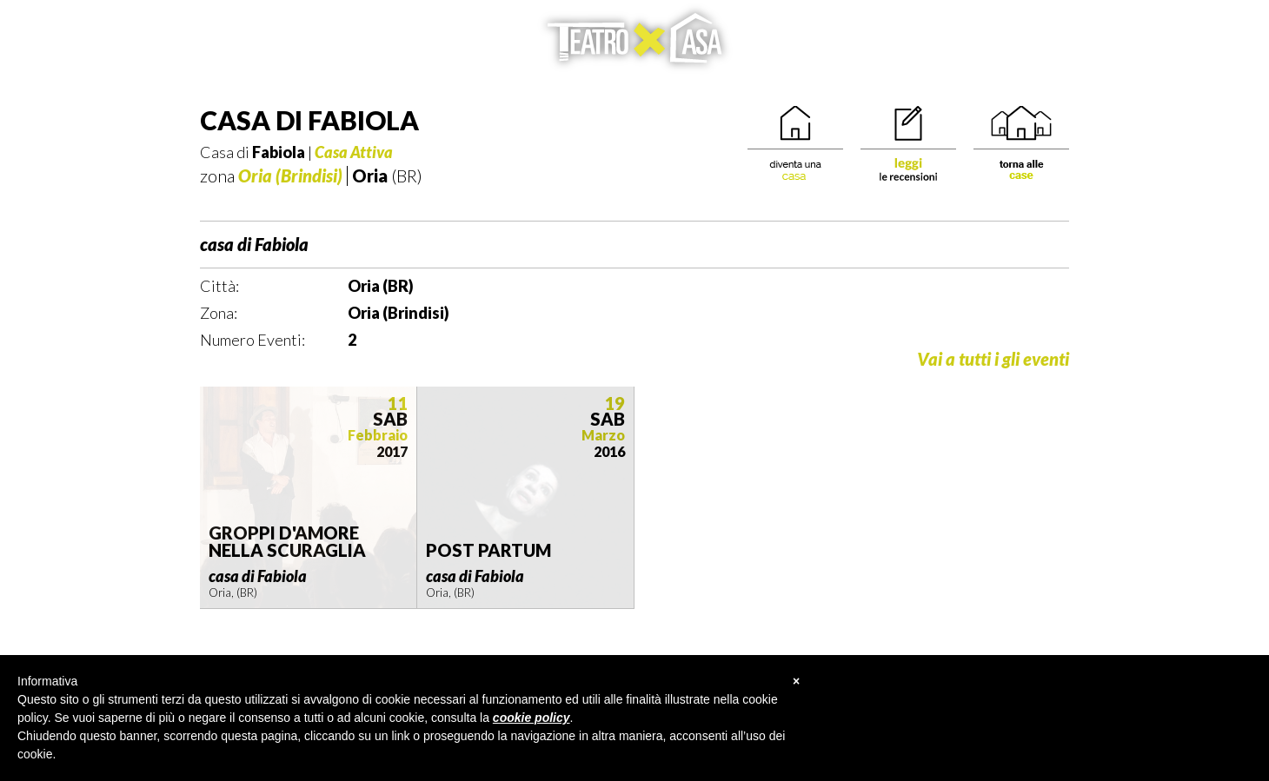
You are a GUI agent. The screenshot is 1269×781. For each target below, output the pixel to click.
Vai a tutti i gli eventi (993, 359)
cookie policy (531, 718)
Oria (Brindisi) (290, 175)
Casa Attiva (354, 152)
